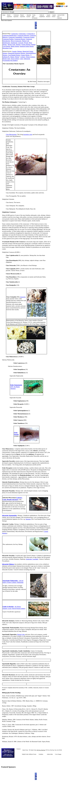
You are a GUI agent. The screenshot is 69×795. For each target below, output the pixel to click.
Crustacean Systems (28, 37)
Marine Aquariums (9, 15)
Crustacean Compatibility (15, 37)
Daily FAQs (25, 750)
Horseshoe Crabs (7, 48)
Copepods (20, 42)
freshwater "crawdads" (32, 559)
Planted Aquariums (22, 15)
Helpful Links (25, 754)
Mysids (26, 42)
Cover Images (58, 754)
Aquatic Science (54, 15)
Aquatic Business (48, 15)
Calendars (41, 754)
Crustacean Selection (23, 35)
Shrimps (18, 44)
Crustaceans (14, 33)
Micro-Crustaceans (16, 41)
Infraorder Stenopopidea (9, 515)
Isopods (14, 51)
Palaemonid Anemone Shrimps (16, 53)
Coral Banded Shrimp (14, 55)
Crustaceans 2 (22, 33)
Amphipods (14, 42)
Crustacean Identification (10, 35)
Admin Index (50, 754)
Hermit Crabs (11, 44)
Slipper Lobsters (30, 57)
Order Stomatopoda (16, 385)
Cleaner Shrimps (26, 44)
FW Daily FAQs (32, 750)
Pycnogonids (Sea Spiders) (10, 60)
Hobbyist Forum (32, 754)
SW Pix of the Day (41, 750)
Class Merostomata (11, 134)
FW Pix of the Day (50, 750)
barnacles (22, 297)
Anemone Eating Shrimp (27, 46)
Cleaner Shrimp (25, 55)
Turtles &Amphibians (42, 15)
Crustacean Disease (19, 39)
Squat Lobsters (15, 58)
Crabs (21, 58)
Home (3, 15)
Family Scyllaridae (8, 606)
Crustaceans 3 (31, 33)
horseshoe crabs (27, 134)
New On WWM (58, 750)
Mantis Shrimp (15, 46)
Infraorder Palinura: (8, 564)
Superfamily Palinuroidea (10, 580)
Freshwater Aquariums (16, 15)
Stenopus (28, 519)
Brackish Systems (28, 15)
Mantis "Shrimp (14, 57)
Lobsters (22, 57)
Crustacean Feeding (8, 39)
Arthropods (27, 58)
